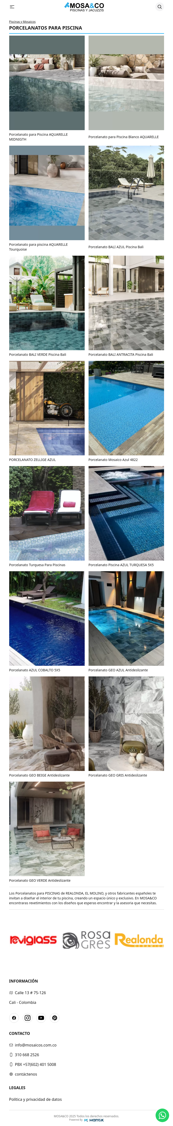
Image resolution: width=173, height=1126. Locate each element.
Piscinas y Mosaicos (22, 22)
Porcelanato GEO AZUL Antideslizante (118, 670)
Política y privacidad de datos (35, 1099)
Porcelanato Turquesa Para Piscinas (37, 565)
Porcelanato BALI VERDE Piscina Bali (37, 354)
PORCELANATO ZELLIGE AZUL (32, 459)
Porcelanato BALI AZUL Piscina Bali (116, 247)
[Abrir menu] (14, 7)
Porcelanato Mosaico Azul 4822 (113, 459)
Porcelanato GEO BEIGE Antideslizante (39, 775)
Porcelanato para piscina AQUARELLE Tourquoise (38, 247)
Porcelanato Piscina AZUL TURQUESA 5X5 (121, 565)
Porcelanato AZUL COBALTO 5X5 (34, 670)
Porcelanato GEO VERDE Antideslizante (40, 880)
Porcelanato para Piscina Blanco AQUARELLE (124, 137)
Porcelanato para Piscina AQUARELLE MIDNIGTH (38, 137)
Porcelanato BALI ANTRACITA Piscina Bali (121, 354)
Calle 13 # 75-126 (27, 992)
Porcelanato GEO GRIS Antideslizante (118, 775)
